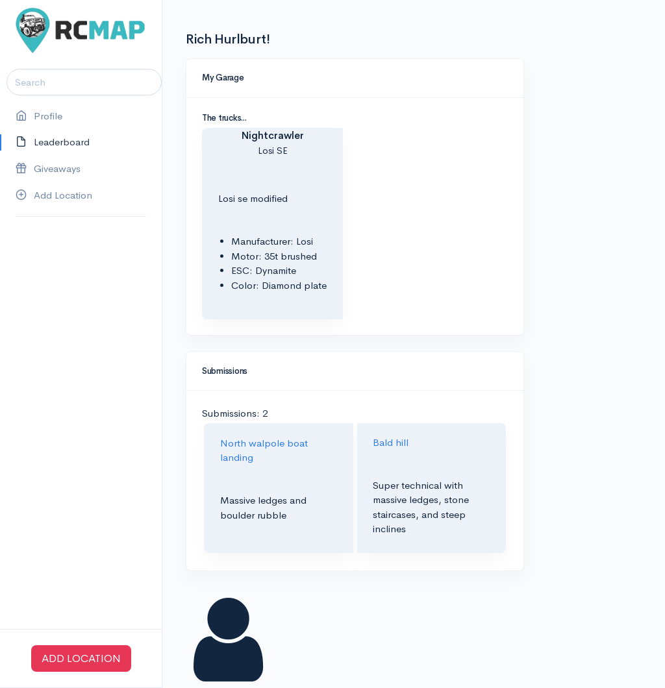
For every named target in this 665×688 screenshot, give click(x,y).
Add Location (54, 196)
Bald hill (390, 442)
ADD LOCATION (81, 658)
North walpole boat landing (264, 450)
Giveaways (48, 169)
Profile (39, 116)
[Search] (84, 82)
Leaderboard (53, 142)
